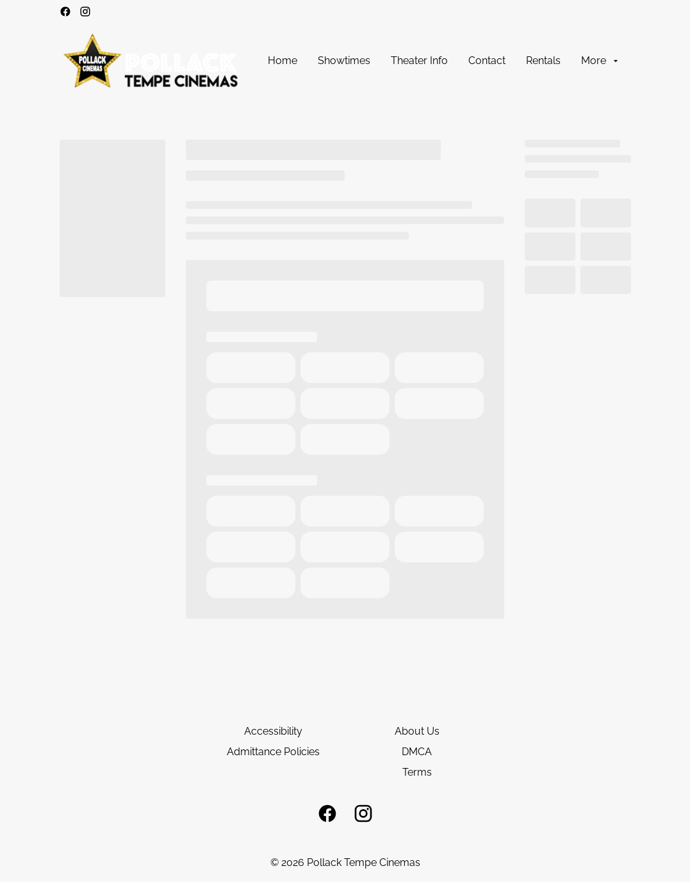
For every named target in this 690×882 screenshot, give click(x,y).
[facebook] (65, 11)
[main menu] (444, 61)
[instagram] (85, 11)
